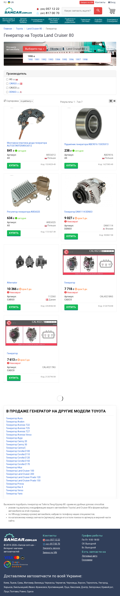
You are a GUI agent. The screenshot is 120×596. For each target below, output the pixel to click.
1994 (57, 59)
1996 (71, 59)
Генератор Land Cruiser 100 (20, 470)
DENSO (15, 92)
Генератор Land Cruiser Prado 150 (23, 480)
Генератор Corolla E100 (18, 451)
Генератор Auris (14, 418)
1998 (85, 59)
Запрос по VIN (86, 2)
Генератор (69, 282)
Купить (14, 165)
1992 (43, 59)
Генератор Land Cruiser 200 (20, 474)
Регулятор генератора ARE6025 (23, 212)
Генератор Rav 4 (14, 487)
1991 (37, 59)
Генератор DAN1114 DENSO (78, 212)
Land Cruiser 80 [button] (76, 48)
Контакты (100, 2)
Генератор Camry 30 (16, 444)
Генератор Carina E (16, 448)
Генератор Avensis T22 (18, 425)
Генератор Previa (15, 484)
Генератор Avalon (15, 421)
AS (12, 79)
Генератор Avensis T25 (18, 428)
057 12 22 (47, 9)
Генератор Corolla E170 (18, 464)
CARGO (15, 83)
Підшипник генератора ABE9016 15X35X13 (86, 144)
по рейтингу (26, 101)
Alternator (12, 282)
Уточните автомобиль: (13, 48)
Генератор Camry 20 (16, 441)
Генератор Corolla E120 (18, 457)
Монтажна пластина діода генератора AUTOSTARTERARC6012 (27, 144)
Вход (111, 2)
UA (11, 2)
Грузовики (87, 560)
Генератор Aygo (14, 438)
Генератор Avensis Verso (19, 434)
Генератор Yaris (14, 493)
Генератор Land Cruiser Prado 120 (23, 477)
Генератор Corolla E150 (18, 461)
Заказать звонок (51, 548)
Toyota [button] (55, 48)
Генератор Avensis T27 (18, 431)
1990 (30, 59)
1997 (78, 59)
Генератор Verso (14, 490)
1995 (64, 59)
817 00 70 (47, 13)
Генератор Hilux (14, 467)
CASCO (12, 87)
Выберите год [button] (34, 48)
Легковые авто (89, 556)
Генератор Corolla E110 (18, 454)
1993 (50, 59)
